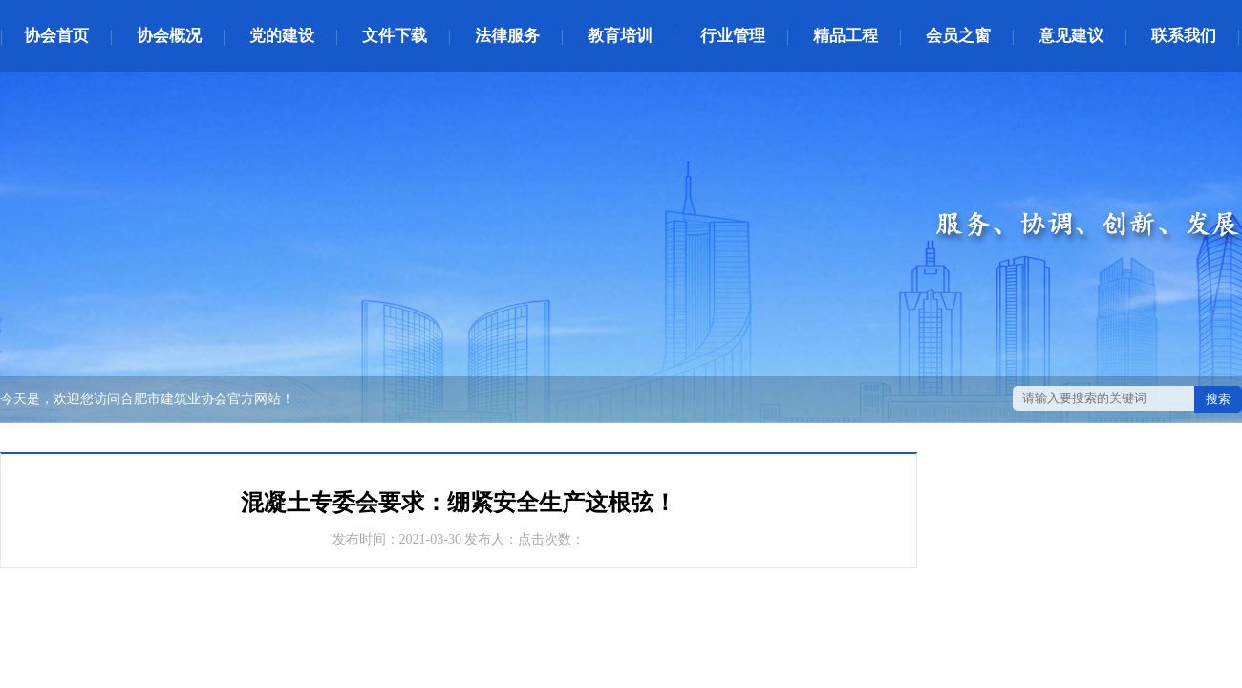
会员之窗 (958, 36)
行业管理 (732, 36)
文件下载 (394, 36)
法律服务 (507, 36)
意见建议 (1071, 36)
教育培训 (620, 36)
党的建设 (281, 36)
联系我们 (1183, 36)
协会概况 (169, 36)
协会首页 (56, 36)
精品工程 (845, 36)
